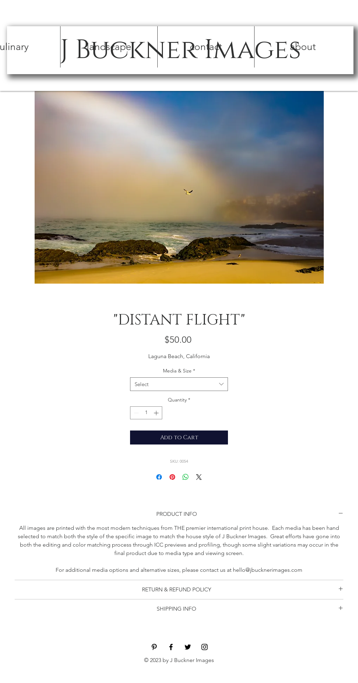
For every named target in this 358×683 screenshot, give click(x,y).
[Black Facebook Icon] (171, 647)
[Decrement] (135, 413)
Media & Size (179, 371)
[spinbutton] (146, 413)
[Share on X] (199, 477)
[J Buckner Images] (180, 50)
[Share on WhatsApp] (185, 477)
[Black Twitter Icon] (188, 647)
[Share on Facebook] (159, 477)
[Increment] (156, 413)
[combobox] (179, 384)
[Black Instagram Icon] (204, 647)
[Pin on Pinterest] (172, 477)
